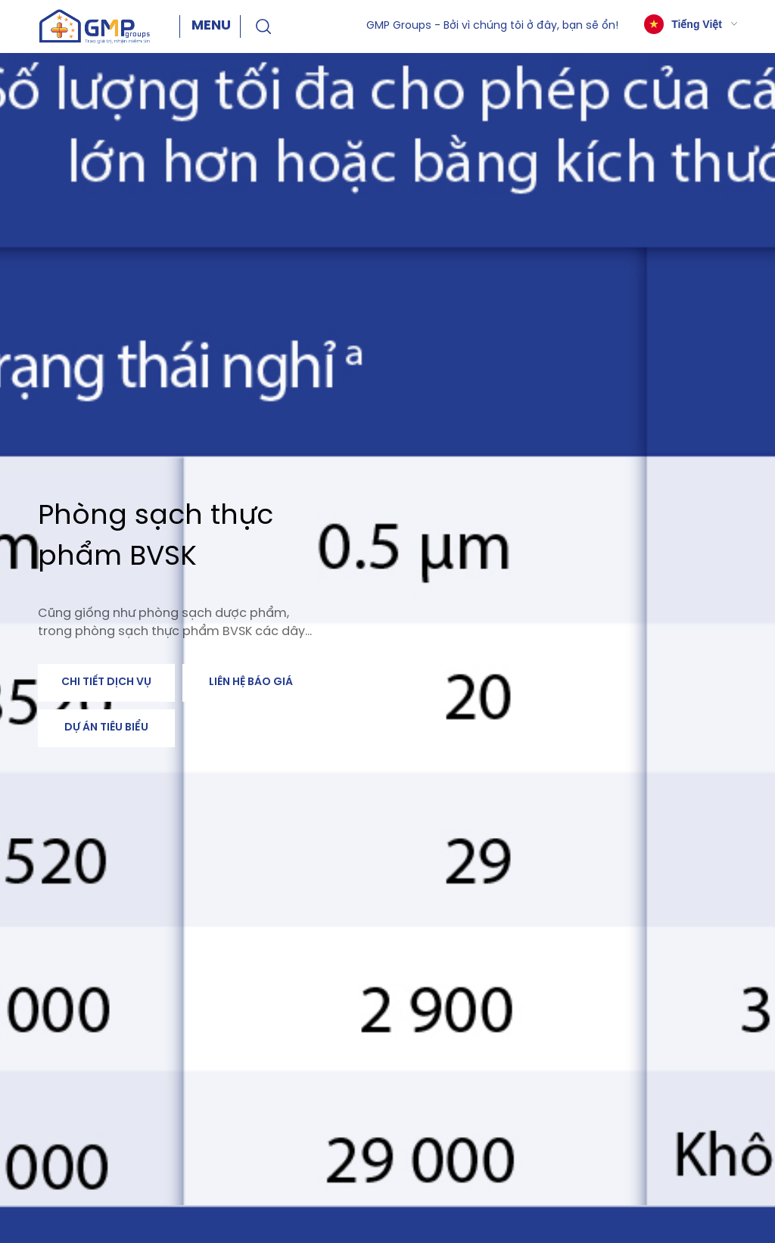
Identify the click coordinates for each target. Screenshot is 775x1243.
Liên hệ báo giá (251, 682)
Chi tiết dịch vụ (106, 682)
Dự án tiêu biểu (106, 728)
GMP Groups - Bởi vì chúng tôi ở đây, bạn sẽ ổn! (492, 26)
